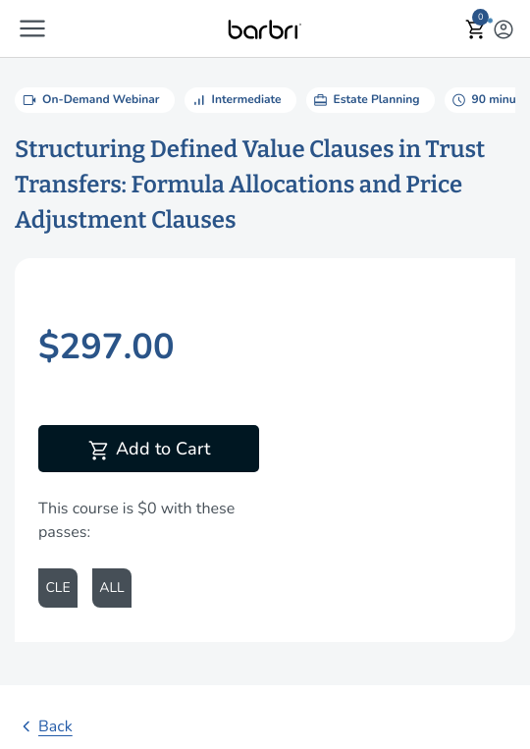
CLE (57, 587)
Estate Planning (365, 100)
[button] (32, 28)
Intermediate (235, 100)
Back (44, 726)
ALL (111, 587)
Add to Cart (148, 450)
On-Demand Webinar (90, 100)
